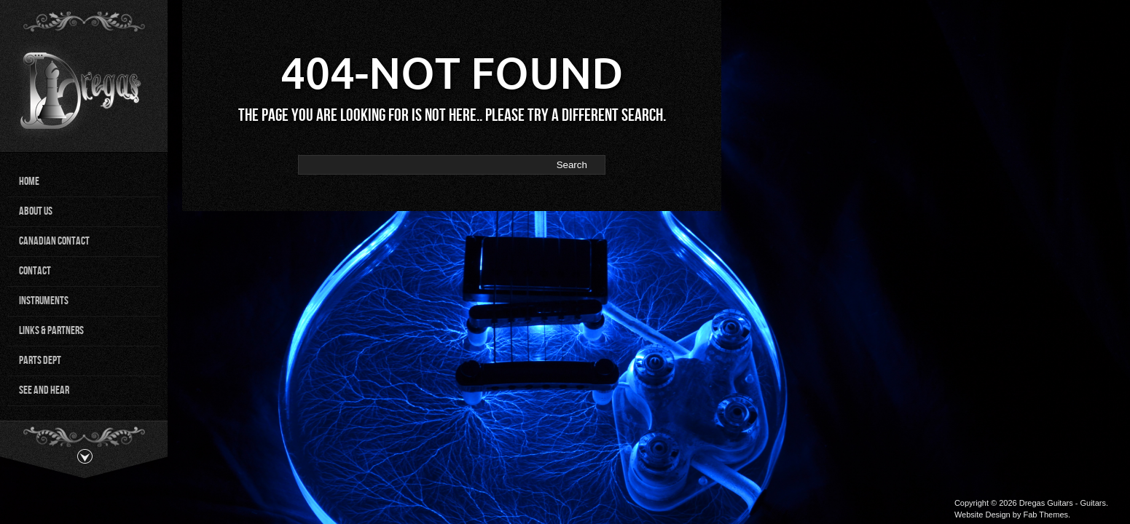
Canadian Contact (54, 241)
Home (29, 181)
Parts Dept (40, 361)
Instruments (43, 301)
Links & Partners (51, 331)
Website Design (982, 514)
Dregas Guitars (1046, 503)
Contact (35, 271)
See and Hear (44, 390)
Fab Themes (1045, 514)
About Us (35, 211)
